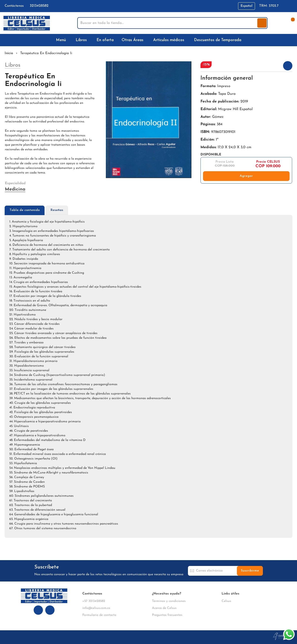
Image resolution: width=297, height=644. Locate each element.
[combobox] (167, 23)
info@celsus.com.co (96, 608)
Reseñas (57, 210)
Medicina (15, 189)
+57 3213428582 (93, 601)
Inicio (9, 53)
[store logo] (26, 23)
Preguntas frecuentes (167, 615)
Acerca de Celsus (164, 608)
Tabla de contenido (25, 210)
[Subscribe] (250, 571)
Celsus (226, 601)
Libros (12, 65)
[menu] (148, 40)
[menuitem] (62, 40)
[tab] (25, 210)
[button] (246, 6)
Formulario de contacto (99, 615)
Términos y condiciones (169, 601)
